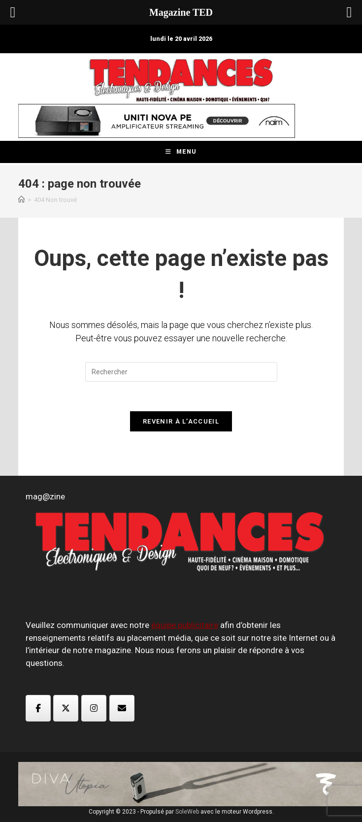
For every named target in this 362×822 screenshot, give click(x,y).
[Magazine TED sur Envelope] (121, 708)
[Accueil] (21, 199)
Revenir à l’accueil (181, 421)
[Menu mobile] (181, 152)
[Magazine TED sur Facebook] (38, 708)
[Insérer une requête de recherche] (181, 372)
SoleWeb (187, 811)
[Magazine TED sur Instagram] (93, 708)
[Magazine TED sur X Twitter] (65, 708)
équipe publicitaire (184, 625)
